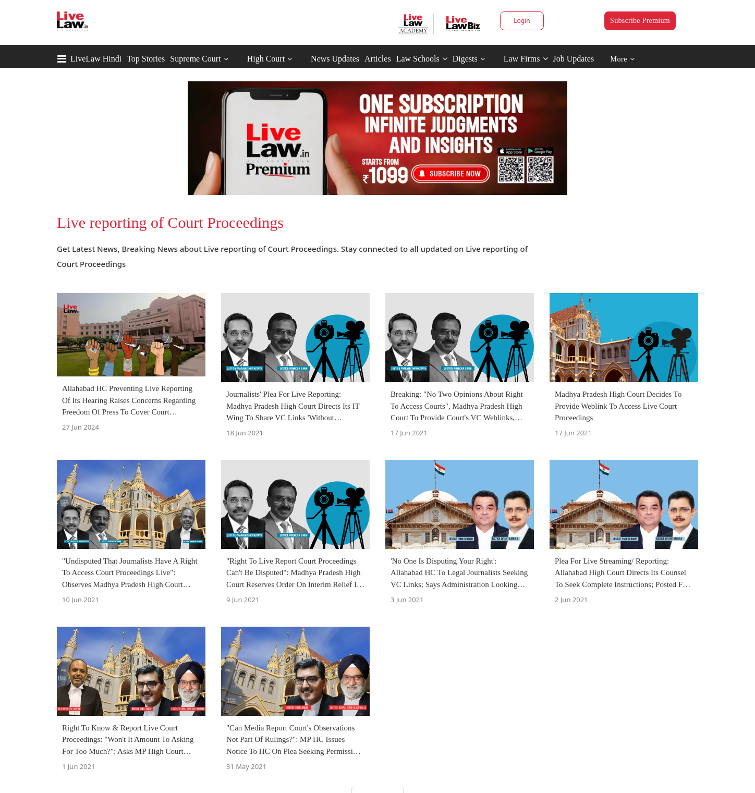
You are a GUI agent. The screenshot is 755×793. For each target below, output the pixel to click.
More (623, 59)
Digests (465, 58)
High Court (266, 58)
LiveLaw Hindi (95, 58)
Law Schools (421, 58)
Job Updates (573, 58)
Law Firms (526, 58)
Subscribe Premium (640, 21)
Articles (377, 58)
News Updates (335, 58)
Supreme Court (195, 58)
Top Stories (146, 58)
